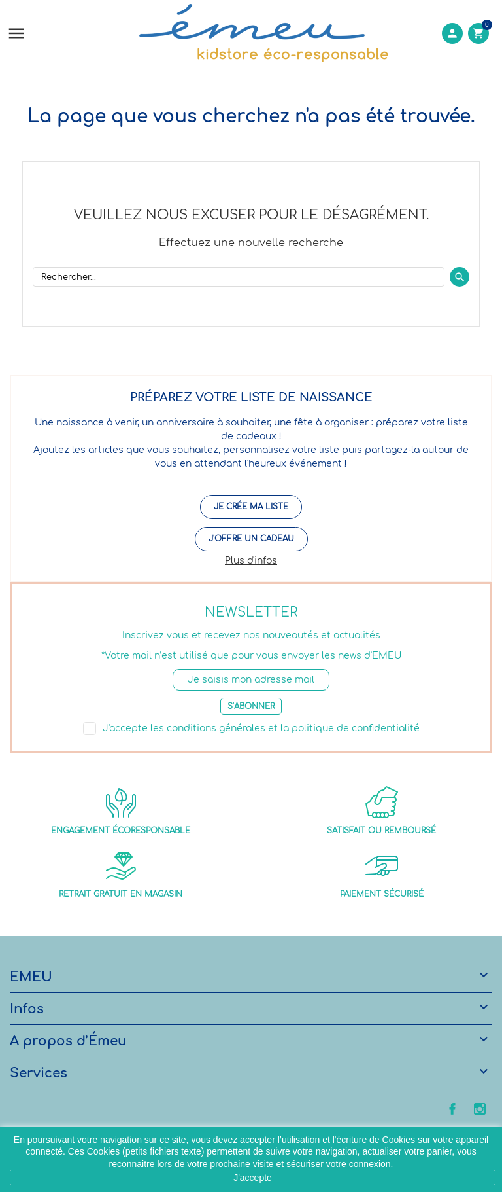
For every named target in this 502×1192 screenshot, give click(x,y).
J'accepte (252, 1177)
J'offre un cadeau (251, 538)
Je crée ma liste (251, 506)
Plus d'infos (251, 561)
